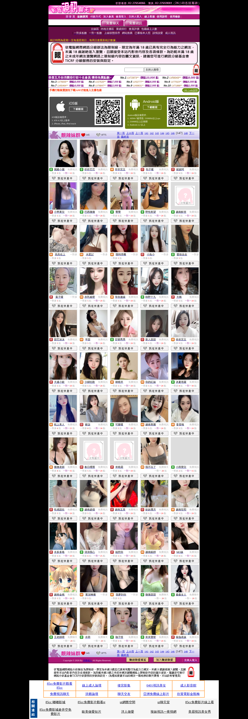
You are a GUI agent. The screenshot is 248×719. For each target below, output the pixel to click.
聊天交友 (124, 694)
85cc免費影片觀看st (91, 702)
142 (152, 133)
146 (173, 133)
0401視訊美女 (156, 685)
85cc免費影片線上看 (199, 702)
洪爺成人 (88, 660)
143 (157, 133)
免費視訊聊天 (59, 694)
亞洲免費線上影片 (156, 694)
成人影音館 (188, 685)
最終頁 (125, 136)
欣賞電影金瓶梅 (188, 694)
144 (162, 133)
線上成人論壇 (91, 685)
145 (168, 133)
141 (147, 133)
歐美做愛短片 (91, 711)
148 (186, 133)
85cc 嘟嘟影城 (55, 702)
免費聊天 (164, 467)
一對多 (73, 254)
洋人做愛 (127, 711)
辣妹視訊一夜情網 (163, 711)
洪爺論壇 (91, 694)
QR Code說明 (191, 90)
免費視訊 (72, 169)
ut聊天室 (163, 702)
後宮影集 (124, 685)
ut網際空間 (127, 702)
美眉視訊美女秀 (199, 711)
